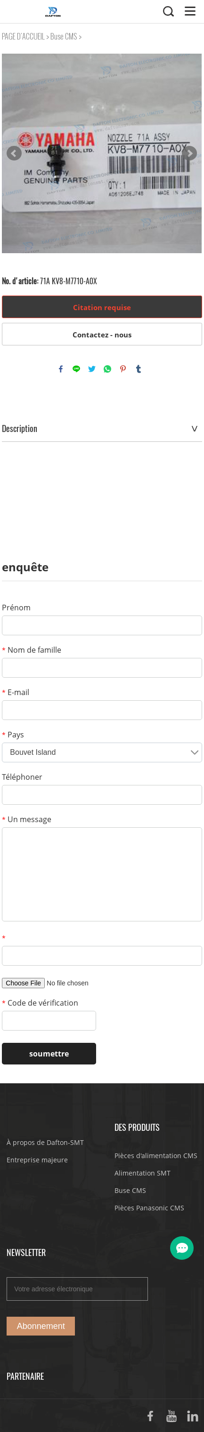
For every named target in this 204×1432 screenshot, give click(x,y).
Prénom (16, 607)
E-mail (15, 692)
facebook (60, 369)
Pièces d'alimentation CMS (155, 1155)
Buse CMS (63, 36)
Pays (13, 734)
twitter (92, 369)
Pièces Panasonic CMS (149, 1207)
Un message (26, 819)
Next (189, 153)
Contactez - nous (102, 334)
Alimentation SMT (142, 1172)
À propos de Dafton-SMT (45, 1142)
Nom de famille (31, 650)
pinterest (123, 369)
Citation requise (102, 307)
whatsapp (107, 369)
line (76, 369)
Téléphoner (22, 777)
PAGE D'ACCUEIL (23, 36)
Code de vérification (40, 1003)
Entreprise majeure (37, 1159)
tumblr (138, 369)
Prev (14, 153)
